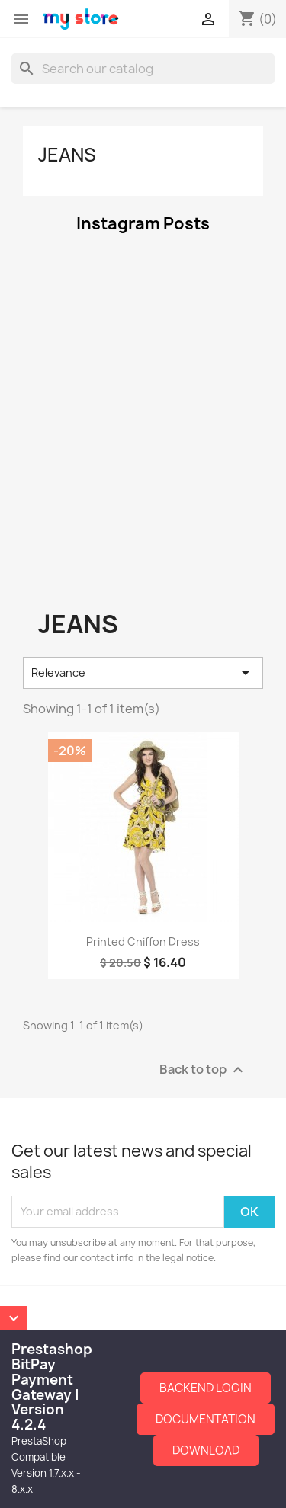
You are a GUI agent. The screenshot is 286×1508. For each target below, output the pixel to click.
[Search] (143, 68)
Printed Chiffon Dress (143, 941)
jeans (67, 155)
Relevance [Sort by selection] (143, 673)
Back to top (203, 1069)
